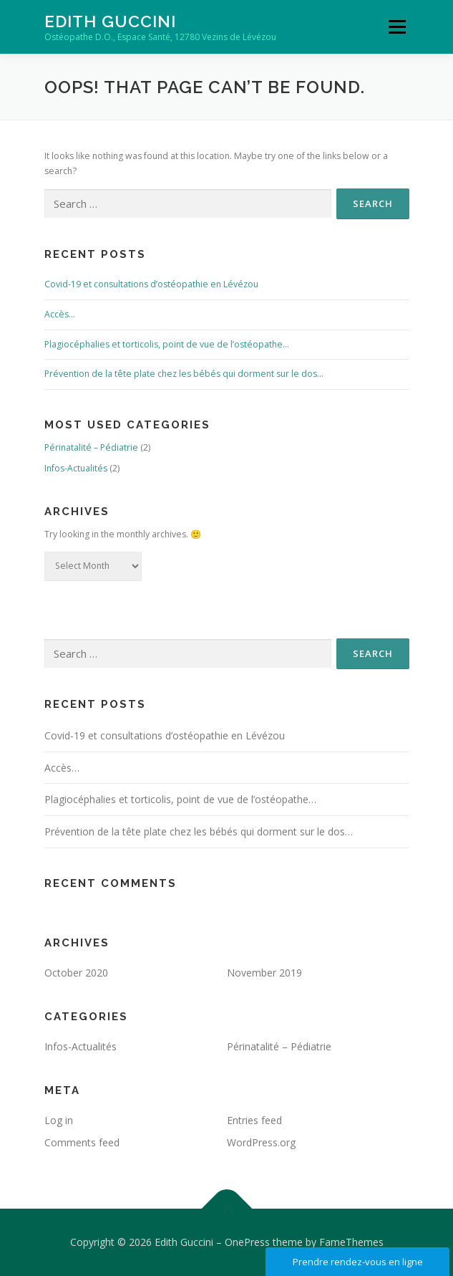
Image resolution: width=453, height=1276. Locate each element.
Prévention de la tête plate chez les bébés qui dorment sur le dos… (183, 374)
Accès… (59, 314)
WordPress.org (261, 1142)
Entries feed (254, 1120)
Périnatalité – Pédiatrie (91, 447)
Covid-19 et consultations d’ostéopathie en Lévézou (151, 284)
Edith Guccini (110, 21)
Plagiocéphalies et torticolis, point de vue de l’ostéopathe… (166, 344)
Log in (58, 1120)
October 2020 (76, 972)
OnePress (247, 1242)
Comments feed (82, 1142)
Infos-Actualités (75, 468)
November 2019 (264, 972)
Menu (396, 27)
